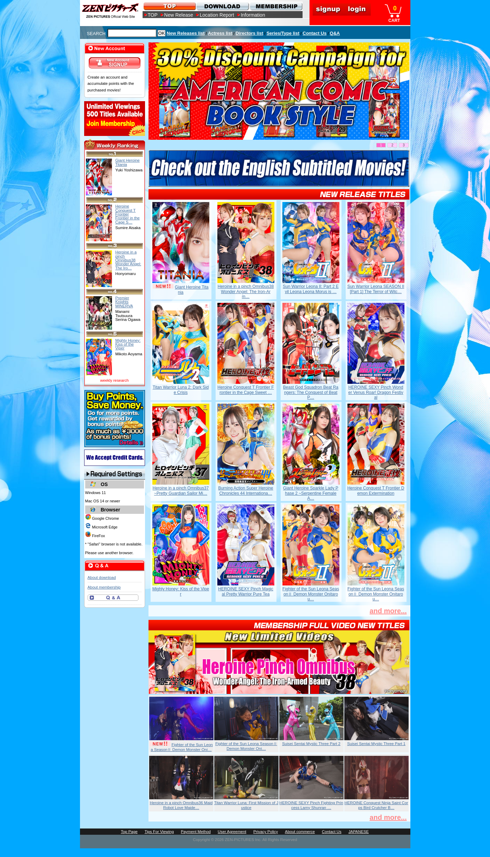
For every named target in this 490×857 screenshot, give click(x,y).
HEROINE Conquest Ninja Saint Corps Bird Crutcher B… (376, 805)
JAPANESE (358, 832)
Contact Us (315, 33)
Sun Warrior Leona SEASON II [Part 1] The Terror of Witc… (375, 289)
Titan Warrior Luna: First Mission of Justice (246, 805)
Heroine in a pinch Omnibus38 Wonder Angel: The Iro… (128, 260)
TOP (153, 15)
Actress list (220, 33)
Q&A (335, 33)
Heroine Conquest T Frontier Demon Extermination (375, 490)
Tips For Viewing (159, 832)
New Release (178, 15)
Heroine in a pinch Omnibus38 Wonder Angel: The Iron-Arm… (246, 291)
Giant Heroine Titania (127, 162)
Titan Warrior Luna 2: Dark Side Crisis (181, 390)
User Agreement (232, 832)
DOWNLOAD (222, 6)
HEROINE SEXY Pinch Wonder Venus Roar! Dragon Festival (375, 392)
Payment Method (196, 832)
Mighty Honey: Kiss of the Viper (180, 591)
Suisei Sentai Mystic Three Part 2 (311, 744)
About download (102, 577)
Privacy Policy (265, 832)
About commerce (300, 832)
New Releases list (185, 33)
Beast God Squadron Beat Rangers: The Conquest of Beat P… (310, 392)
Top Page (129, 832)
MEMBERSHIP (275, 6)
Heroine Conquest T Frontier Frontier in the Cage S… (127, 214)
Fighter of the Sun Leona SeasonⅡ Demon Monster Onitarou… (310, 594)
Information (253, 15)
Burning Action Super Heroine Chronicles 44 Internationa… (245, 490)
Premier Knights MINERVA (124, 302)
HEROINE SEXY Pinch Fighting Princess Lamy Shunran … (311, 805)
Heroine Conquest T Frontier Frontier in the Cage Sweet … (245, 390)
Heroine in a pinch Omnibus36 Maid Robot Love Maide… (181, 805)
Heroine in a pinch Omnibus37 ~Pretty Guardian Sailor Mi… (181, 490)
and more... (388, 611)
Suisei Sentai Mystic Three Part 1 (376, 744)
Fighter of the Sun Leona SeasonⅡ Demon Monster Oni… (182, 747)
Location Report (217, 15)
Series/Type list (282, 33)
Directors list (249, 33)
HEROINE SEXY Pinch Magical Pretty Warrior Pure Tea (245, 591)
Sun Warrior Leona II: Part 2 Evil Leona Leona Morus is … (310, 289)
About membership (104, 587)
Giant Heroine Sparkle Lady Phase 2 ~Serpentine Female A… (310, 493)
